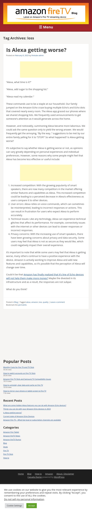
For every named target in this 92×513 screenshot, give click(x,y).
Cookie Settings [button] (14, 505)
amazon (34, 302)
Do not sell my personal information (24, 499)
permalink (22, 305)
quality (45, 302)
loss (40, 302)
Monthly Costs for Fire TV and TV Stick (18, 367)
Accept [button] (31, 505)
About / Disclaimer (65, 473)
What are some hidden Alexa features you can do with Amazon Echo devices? (34, 405)
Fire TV (6, 450)
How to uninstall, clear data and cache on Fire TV (23, 385)
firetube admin (37, 55)
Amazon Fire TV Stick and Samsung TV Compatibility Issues (27, 379)
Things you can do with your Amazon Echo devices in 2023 (27, 409)
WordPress (59, 477)
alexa (28, 302)
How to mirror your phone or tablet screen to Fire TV (24, 391)
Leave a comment (57, 302)
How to (6, 458)
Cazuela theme (35, 477)
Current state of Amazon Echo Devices (19, 416)
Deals (5, 447)
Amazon (49, 473)
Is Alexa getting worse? (36, 49)
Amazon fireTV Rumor (12, 439)
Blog (16, 302)
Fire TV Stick (8, 454)
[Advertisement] (46, 69)
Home (21, 473)
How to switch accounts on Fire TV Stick (19, 373)
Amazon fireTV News (11, 436)
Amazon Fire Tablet (11, 432)
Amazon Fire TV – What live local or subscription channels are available (32, 420)
